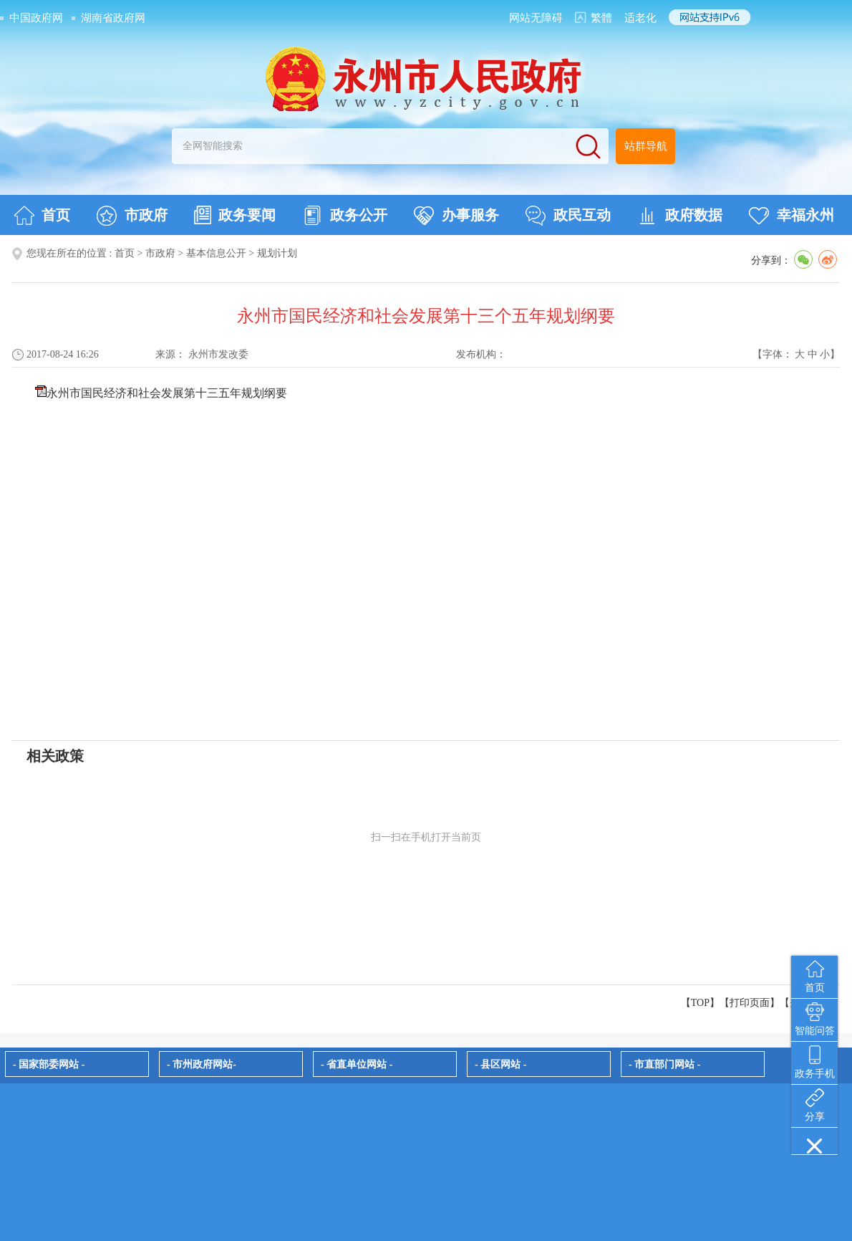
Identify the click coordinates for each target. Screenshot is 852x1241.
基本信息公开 (216, 253)
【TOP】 (700, 1002)
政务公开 (344, 216)
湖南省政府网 (113, 18)
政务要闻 (235, 215)
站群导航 (645, 146)
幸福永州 (791, 216)
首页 (42, 216)
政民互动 (568, 216)
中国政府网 (36, 18)
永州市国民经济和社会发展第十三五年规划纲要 (167, 393)
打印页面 (750, 1002)
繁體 (601, 18)
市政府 (132, 216)
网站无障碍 (536, 18)
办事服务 (456, 216)
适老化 (640, 18)
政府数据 (679, 216)
